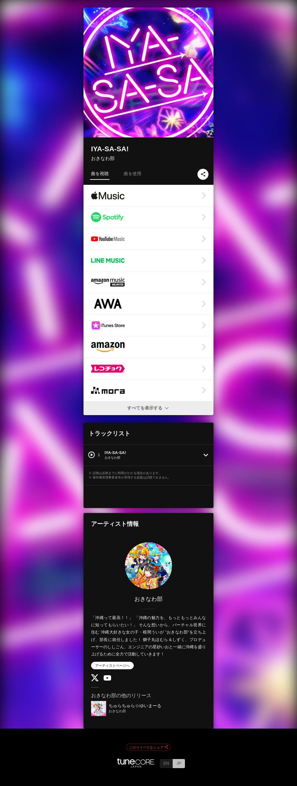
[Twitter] (95, 679)
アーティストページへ (112, 665)
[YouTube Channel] (107, 679)
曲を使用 (132, 173)
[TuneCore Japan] (136, 765)
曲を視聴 (100, 173)
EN (166, 763)
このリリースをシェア (148, 747)
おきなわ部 (103, 158)
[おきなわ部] (148, 565)
